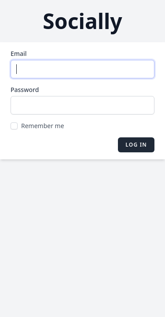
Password (25, 89)
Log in (136, 144)
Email (19, 53)
